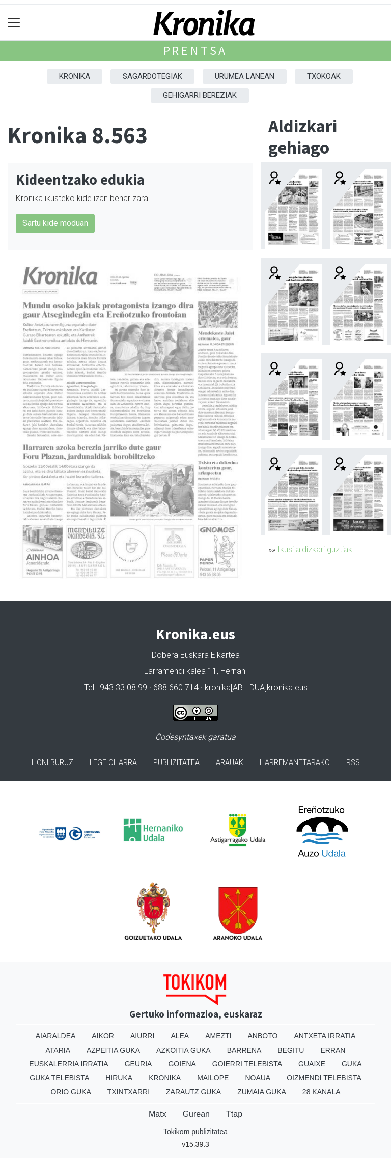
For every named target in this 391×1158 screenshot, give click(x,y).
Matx (157, 1114)
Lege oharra (113, 762)
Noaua (257, 1078)
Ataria (58, 1050)
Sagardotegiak (152, 76)
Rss (353, 762)
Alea (180, 1036)
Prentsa (195, 51)
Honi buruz (52, 762)
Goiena (182, 1064)
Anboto (263, 1036)
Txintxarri (128, 1092)
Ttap (234, 1114)
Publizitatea (176, 762)
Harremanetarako (295, 762)
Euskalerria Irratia (68, 1064)
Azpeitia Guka (113, 1050)
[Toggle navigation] (14, 23)
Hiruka (118, 1078)
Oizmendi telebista (324, 1078)
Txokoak (324, 76)
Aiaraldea (56, 1036)
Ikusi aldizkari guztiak (314, 549)
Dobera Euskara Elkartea (196, 655)
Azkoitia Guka (183, 1050)
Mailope (213, 1078)
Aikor (103, 1036)
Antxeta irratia (324, 1036)
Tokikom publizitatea (195, 1131)
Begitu (290, 1050)
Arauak (229, 762)
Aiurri (142, 1036)
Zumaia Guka (261, 1092)
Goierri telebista (247, 1064)
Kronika (74, 76)
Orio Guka (70, 1092)
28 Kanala (321, 1092)
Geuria (138, 1064)
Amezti (218, 1036)
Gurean (196, 1114)
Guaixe (311, 1064)
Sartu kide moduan (55, 223)
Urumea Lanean (244, 76)
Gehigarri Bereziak (200, 95)
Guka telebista (59, 1078)
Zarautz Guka (193, 1092)
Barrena (244, 1050)
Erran (332, 1050)
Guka (352, 1064)
